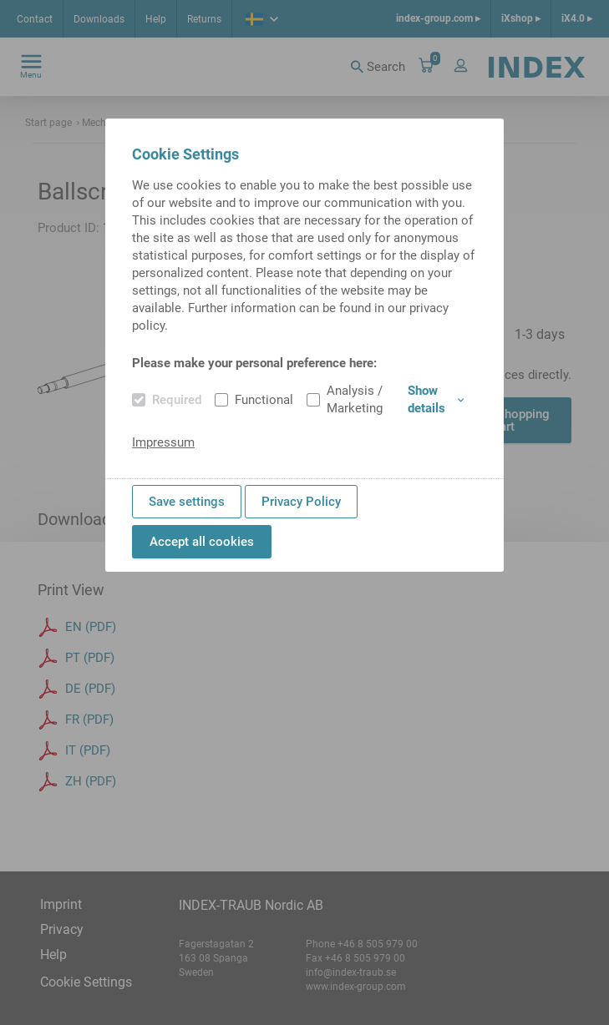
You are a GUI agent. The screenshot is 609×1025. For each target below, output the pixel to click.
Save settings (187, 501)
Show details (435, 399)
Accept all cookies (202, 541)
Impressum (163, 442)
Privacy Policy (301, 501)
